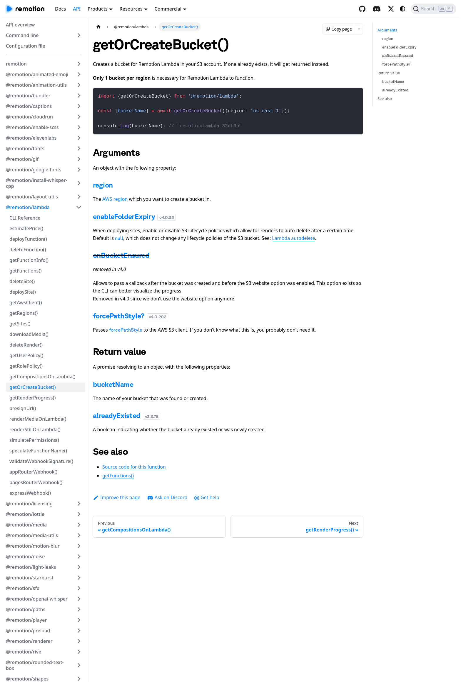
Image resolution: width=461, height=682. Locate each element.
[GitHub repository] (362, 8)
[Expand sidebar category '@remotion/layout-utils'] (78, 196)
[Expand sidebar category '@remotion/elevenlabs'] (78, 138)
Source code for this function (134, 464)
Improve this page (116, 494)
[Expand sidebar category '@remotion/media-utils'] (78, 535)
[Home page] (98, 26)
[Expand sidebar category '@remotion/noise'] (78, 556)
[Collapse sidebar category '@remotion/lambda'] (78, 207)
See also (385, 98)
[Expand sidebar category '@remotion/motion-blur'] (78, 546)
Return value (389, 73)
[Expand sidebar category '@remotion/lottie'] (78, 514)
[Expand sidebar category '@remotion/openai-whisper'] (78, 599)
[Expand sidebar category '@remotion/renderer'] (78, 641)
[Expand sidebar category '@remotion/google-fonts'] (78, 169)
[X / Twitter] (391, 8)
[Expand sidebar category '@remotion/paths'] (78, 609)
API (77, 9)
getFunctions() (118, 472)
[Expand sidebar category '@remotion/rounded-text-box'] (78, 665)
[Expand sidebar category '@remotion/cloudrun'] (78, 116)
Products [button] (98, 9)
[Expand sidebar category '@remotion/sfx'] (78, 588)
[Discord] (376, 8)
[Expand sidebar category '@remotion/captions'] (78, 106)
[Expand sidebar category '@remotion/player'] (78, 620)
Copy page (339, 29)
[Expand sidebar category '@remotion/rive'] (78, 651)
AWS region (115, 196)
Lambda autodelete (293, 235)
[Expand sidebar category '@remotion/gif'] (78, 159)
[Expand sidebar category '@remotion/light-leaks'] (78, 567)
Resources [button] (131, 9)
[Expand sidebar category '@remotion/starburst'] (78, 577)
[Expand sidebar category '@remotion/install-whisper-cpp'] (78, 183)
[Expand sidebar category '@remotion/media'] (78, 524)
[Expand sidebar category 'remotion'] (78, 63)
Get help (206, 494)
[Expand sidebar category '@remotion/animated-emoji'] (78, 74)
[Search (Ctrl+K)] (433, 9)
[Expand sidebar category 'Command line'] (78, 35)
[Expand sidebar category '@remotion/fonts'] (78, 148)
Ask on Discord (167, 494)
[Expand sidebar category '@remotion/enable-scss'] (78, 127)
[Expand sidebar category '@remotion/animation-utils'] (78, 85)
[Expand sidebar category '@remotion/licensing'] (78, 503)
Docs (60, 9)
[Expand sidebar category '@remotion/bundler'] (78, 95)
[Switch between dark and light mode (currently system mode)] (402, 9)
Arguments (387, 30)
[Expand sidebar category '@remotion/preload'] (78, 630)
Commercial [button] (168, 9)
